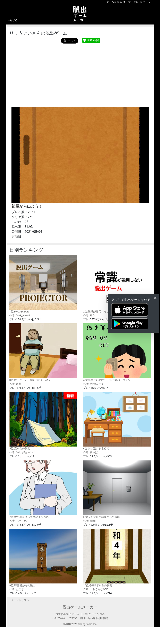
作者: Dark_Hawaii (20, 315)
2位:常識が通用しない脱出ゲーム (117, 284)
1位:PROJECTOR (43, 284)
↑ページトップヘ (19, 600)
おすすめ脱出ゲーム (67, 614)
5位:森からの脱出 (43, 421)
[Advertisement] (80, 74)
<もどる (13, 20)
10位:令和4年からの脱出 (117, 558)
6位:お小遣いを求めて (117, 421)
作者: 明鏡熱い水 (93, 383)
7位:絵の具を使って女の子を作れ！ (43, 489)
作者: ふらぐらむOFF (95, 589)
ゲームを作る (114, 1)
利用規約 (102, 618)
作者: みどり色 (18, 520)
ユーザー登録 (131, 1)
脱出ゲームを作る (94, 614)
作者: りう (89, 315)
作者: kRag (89, 520)
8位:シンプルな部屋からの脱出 (117, 489)
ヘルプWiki (58, 618)
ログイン (145, 1)
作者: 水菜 (15, 383)
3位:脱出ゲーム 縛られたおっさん (43, 352)
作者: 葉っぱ (90, 452)
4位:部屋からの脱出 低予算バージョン (117, 352)
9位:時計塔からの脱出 (43, 558)
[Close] (155, 298)
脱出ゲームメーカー (80, 607)
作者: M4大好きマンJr (22, 452)
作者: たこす (16, 589)
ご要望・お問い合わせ (82, 618)
